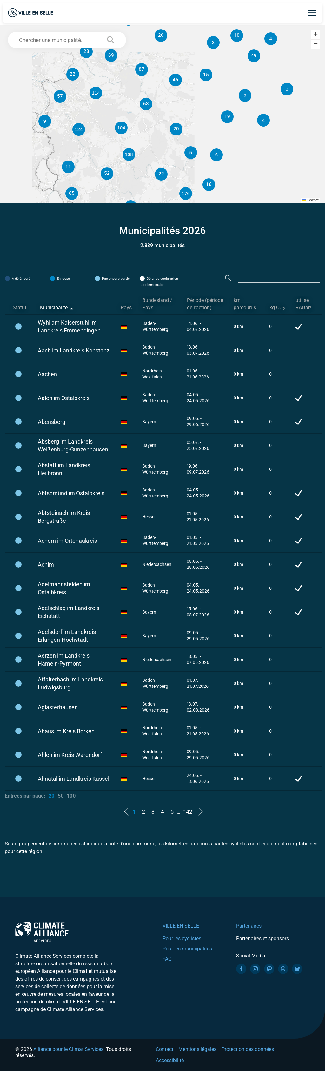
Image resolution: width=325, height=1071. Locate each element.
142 (187, 811)
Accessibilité (170, 1060)
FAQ (167, 959)
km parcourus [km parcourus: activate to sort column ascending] (245, 304)
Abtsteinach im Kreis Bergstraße (64, 516)
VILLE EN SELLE (180, 926)
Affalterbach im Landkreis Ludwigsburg (70, 683)
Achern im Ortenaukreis (67, 540)
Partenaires (249, 926)
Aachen (47, 374)
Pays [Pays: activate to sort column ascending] (126, 308)
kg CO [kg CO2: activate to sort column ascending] (277, 308)
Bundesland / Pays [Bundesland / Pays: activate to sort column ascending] (157, 304)
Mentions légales (197, 1049)
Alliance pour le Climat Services (68, 1049)
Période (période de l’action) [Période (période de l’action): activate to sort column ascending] (205, 304)
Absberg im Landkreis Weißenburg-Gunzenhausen (73, 445)
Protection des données (248, 1049)
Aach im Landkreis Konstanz (73, 350)
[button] (245, 95)
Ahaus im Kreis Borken (66, 731)
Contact (164, 1049)
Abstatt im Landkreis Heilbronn (64, 469)
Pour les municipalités (187, 949)
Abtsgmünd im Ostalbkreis (71, 493)
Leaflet (310, 200)
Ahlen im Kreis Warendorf (70, 755)
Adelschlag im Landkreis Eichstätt (68, 612)
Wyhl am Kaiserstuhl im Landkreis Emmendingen (69, 326)
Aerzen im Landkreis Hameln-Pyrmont (64, 659)
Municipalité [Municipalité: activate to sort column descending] (54, 308)
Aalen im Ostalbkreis (64, 398)
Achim (46, 564)
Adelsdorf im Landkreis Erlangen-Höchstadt (67, 635)
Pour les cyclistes (181, 939)
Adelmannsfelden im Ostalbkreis (64, 588)
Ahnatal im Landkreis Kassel (73, 778)
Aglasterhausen (58, 707)
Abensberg (51, 421)
